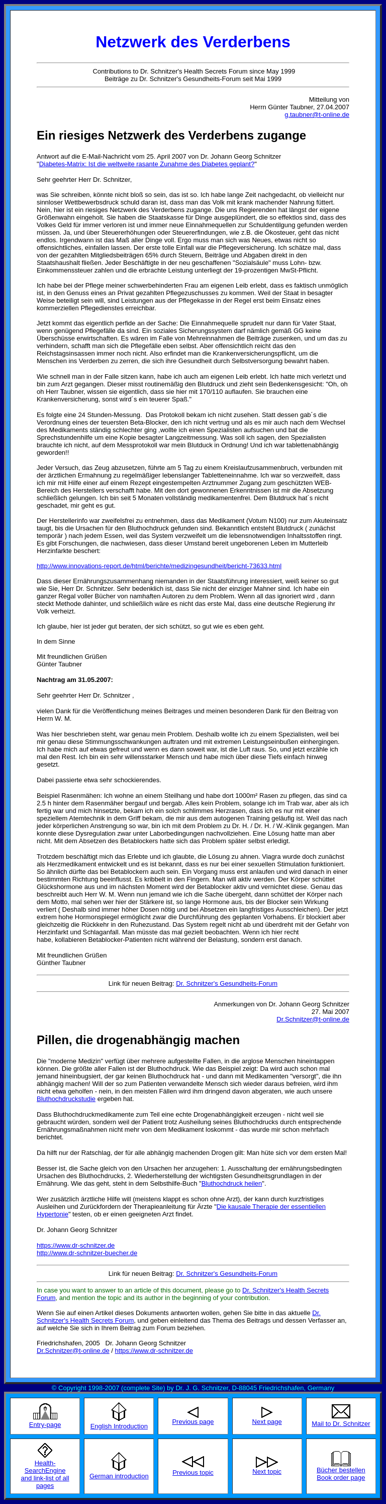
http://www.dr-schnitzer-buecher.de (87, 1253)
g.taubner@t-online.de (316, 114)
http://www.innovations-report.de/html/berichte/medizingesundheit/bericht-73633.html (159, 566)
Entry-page (45, 1424)
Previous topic (193, 1472)
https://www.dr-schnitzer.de (76, 1245)
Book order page (341, 1477)
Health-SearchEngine (45, 1466)
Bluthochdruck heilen (232, 1183)
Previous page (193, 1421)
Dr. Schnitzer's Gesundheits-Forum (226, 983)
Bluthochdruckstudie (66, 1099)
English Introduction (119, 1426)
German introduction (119, 1476)
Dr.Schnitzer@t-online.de (312, 1019)
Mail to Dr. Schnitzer (341, 1423)
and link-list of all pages (45, 1481)
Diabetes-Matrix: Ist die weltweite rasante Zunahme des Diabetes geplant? (147, 164)
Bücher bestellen (341, 1470)
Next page (267, 1421)
